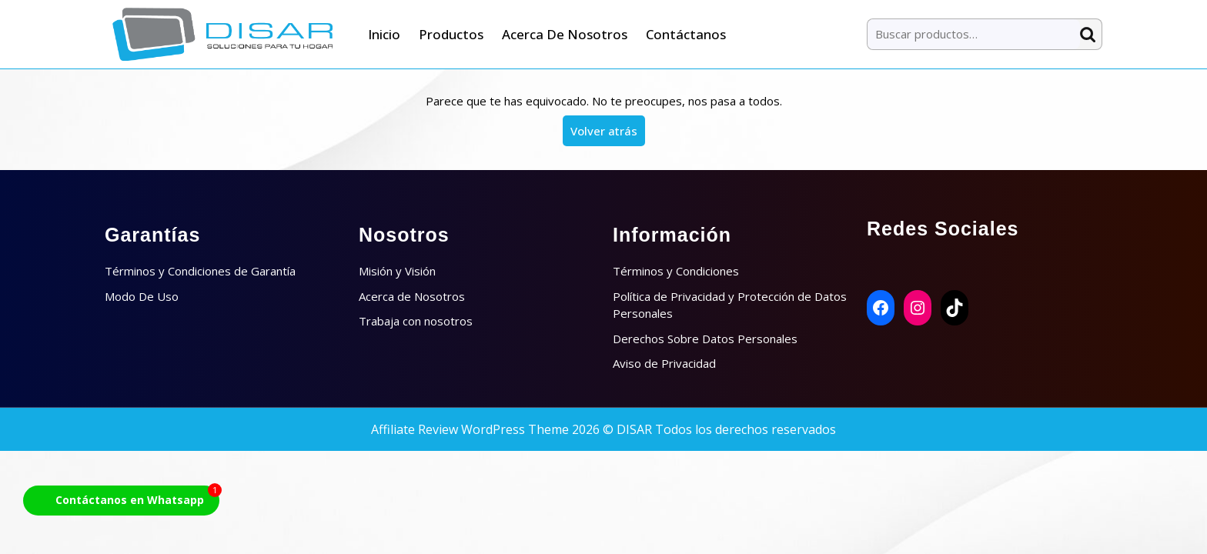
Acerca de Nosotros (564, 34)
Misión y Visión (397, 271)
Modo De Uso (142, 296)
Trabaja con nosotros (416, 321)
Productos (451, 34)
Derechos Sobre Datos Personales (705, 338)
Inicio (384, 34)
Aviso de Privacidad (664, 363)
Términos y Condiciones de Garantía (200, 271)
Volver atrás (607, 134)
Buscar (1091, 34)
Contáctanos (686, 34)
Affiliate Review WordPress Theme (470, 429)
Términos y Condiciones (676, 271)
